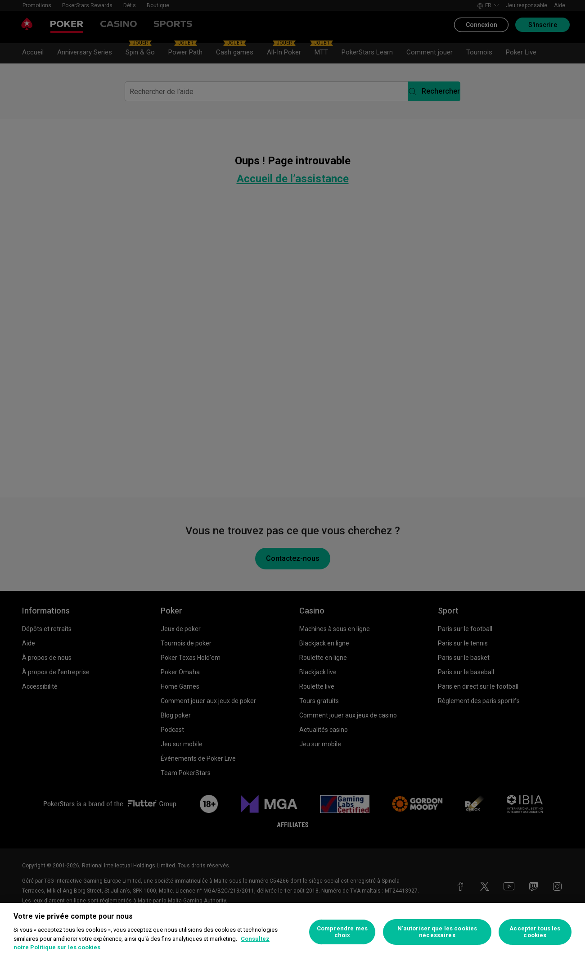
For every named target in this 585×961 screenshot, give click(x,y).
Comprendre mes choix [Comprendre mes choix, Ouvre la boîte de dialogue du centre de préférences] (342, 932)
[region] (292, 932)
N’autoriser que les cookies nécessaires (437, 932)
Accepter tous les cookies (534, 932)
